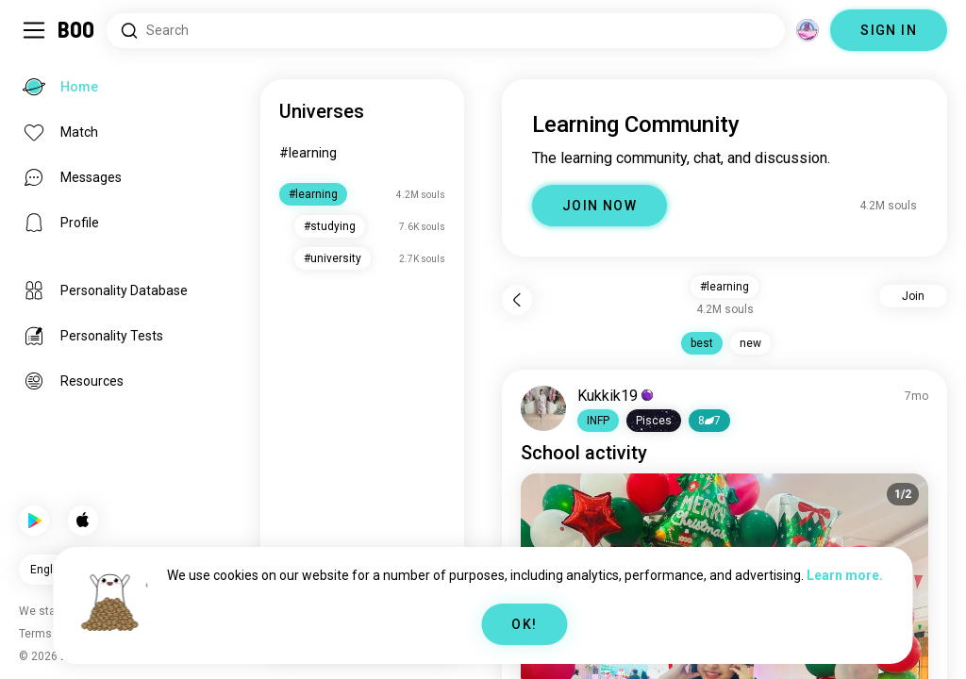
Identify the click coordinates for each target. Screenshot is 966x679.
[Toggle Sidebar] (34, 30)
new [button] (750, 343)
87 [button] (709, 420)
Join (913, 296)
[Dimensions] (807, 30)
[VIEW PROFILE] (543, 408)
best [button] (702, 343)
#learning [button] (724, 286)
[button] (598, 420)
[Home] (76, 30)
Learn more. (845, 575)
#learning (308, 152)
